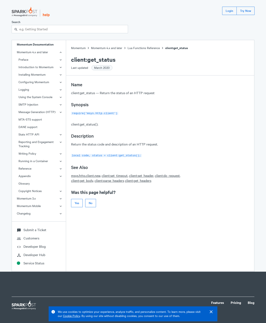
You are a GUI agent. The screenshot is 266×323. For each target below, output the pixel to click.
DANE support (27, 127)
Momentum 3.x (26, 198)
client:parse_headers (109, 180)
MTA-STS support (30, 119)
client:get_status (176, 48)
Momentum (78, 48)
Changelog (24, 213)
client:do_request (167, 175)
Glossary (24, 183)
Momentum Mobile (29, 206)
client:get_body (82, 180)
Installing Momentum (32, 74)
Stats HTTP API (28, 134)
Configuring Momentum (33, 82)
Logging (23, 89)
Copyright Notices (30, 191)
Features (217, 302)
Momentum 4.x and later (32, 52)
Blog (251, 302)
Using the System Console (35, 97)
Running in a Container (33, 161)
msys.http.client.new (85, 175)
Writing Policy (27, 153)
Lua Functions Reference (144, 48)
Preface (23, 60)
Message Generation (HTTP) (36, 112)
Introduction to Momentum (35, 67)
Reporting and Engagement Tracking (36, 144)
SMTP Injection (28, 104)
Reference (24, 168)
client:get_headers (138, 180)
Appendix (24, 176)
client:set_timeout (115, 175)
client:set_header (141, 175)
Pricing (236, 302)
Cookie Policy (71, 316)
